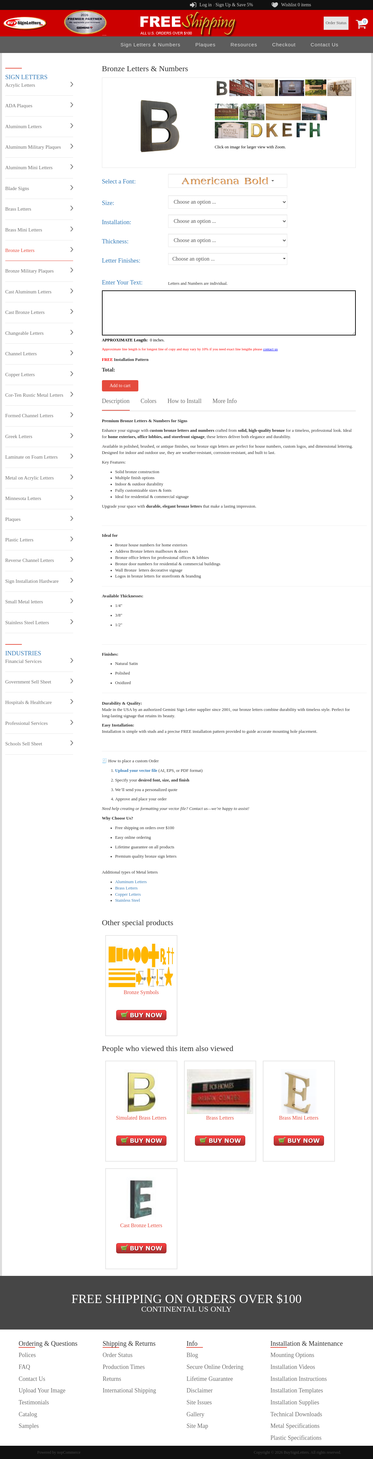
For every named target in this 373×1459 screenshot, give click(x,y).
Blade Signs (39, 188)
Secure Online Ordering (214, 1367)
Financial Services (39, 661)
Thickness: (115, 241)
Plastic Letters (39, 539)
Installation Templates (296, 1390)
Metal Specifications (294, 1426)
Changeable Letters (39, 333)
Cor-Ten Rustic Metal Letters (39, 395)
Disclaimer (199, 1390)
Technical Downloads (296, 1414)
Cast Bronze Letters (39, 312)
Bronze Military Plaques (39, 271)
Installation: (116, 222)
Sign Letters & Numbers (150, 44)
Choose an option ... (193, 259)
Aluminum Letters (39, 126)
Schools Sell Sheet (39, 743)
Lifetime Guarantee (209, 1379)
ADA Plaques (39, 105)
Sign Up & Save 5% (234, 4)
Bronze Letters (39, 250)
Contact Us (325, 44)
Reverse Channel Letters (39, 560)
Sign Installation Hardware (39, 581)
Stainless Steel (127, 900)
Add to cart (120, 385)
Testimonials (34, 1402)
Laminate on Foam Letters (39, 457)
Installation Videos (292, 1367)
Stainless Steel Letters (39, 622)
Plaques (205, 44)
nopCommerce (69, 1452)
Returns (112, 1379)
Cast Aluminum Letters (39, 291)
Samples (29, 1426)
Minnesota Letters (39, 498)
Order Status (336, 23)
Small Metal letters (39, 601)
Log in (206, 4)
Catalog (28, 1414)
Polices (27, 1355)
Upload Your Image (42, 1390)
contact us (270, 349)
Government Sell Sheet (39, 681)
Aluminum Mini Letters (39, 167)
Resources (243, 44)
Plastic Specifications (295, 1437)
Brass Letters (39, 209)
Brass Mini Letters (39, 229)
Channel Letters (39, 353)
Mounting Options (292, 1355)
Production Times (124, 1367)
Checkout (284, 44)
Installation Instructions (298, 1379)
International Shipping (129, 1390)
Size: (108, 202)
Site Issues (199, 1402)
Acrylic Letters (39, 85)
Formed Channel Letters (39, 415)
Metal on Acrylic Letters (39, 477)
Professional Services (39, 723)
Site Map (197, 1426)
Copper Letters (39, 374)
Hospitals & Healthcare (39, 702)
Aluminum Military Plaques (39, 147)
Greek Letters (39, 436)
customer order (36, 1437)
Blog (192, 1355)
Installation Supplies (294, 1402)
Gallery (195, 1414)
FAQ (24, 1367)
